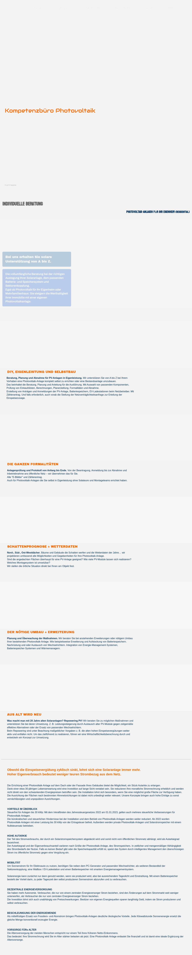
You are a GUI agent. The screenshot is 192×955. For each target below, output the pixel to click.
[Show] (70, 8)
